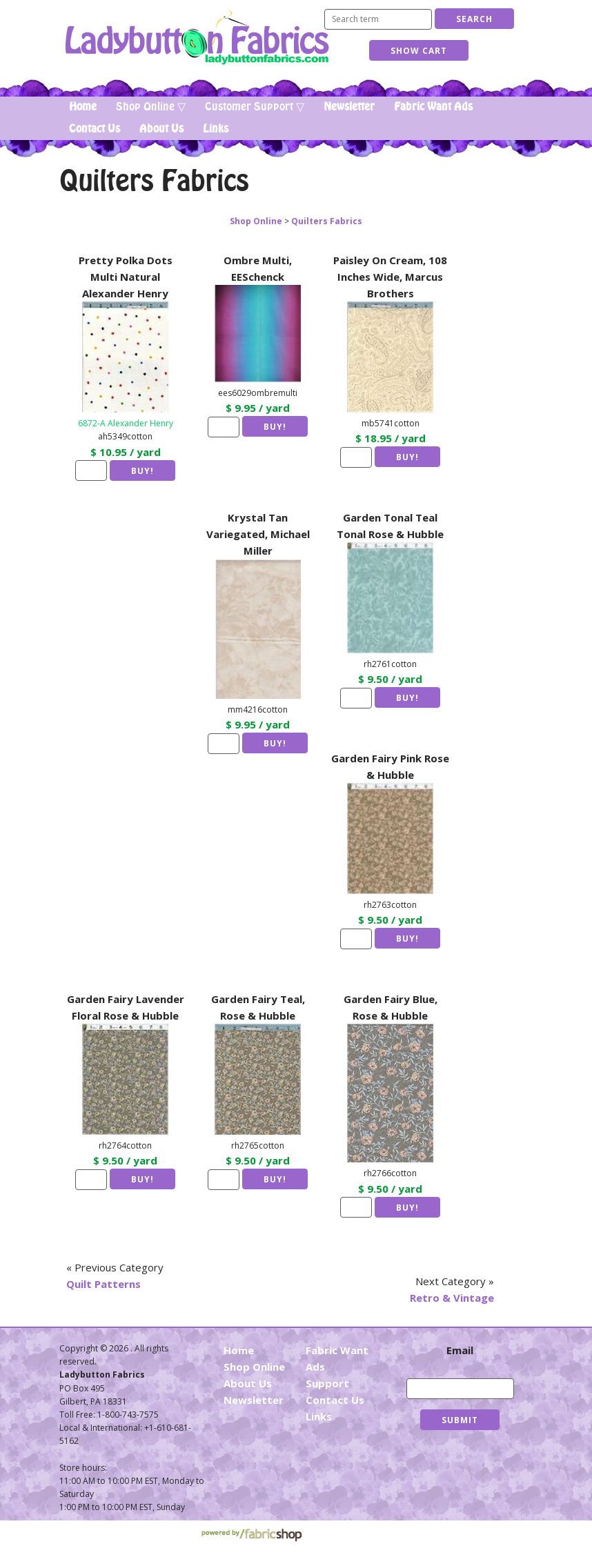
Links (215, 129)
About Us (161, 129)
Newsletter (349, 106)
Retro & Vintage (452, 1298)
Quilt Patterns (103, 1284)
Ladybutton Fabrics (196, 37)
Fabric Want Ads (433, 106)
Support (327, 1383)
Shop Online (256, 221)
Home (83, 106)
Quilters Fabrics (326, 221)
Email (459, 1350)
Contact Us (94, 129)
